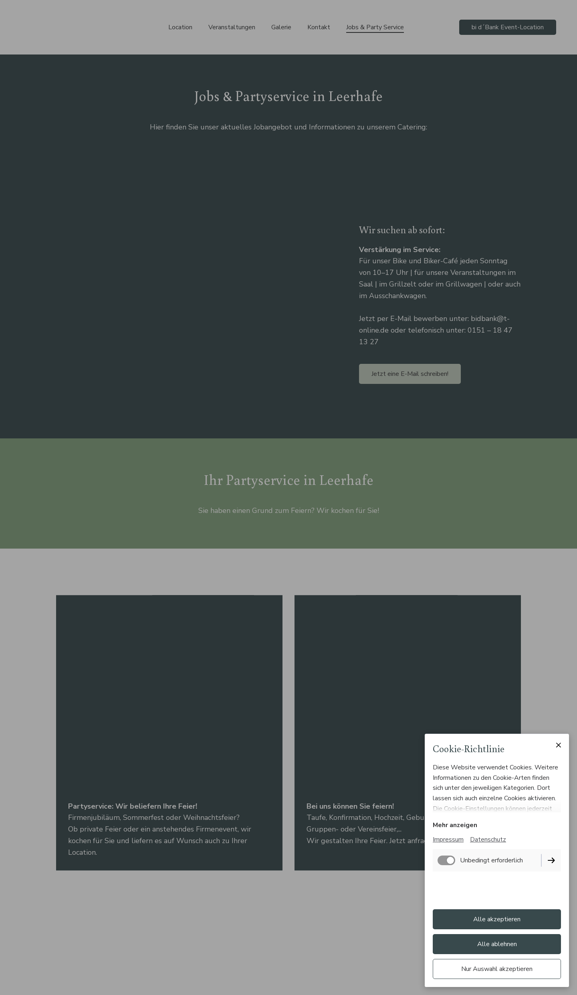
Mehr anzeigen (455, 825)
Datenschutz (488, 839)
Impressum (448, 839)
